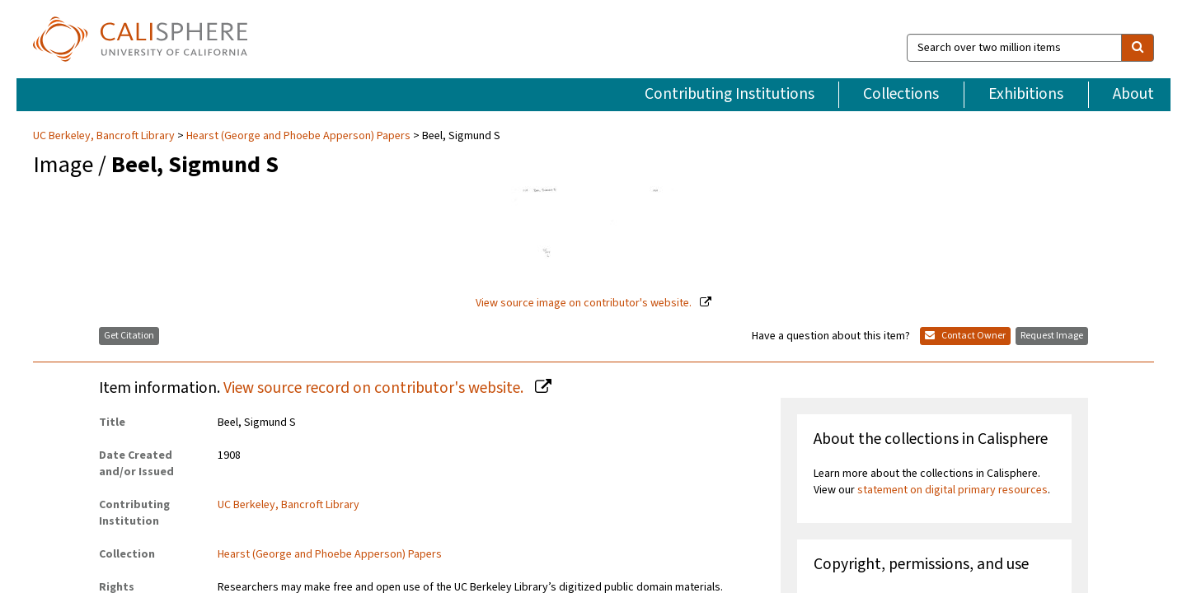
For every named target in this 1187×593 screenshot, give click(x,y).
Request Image (1051, 303)
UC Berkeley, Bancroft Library (105, 103)
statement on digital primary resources (952, 457)
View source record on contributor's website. (375, 355)
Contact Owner (965, 303)
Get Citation (129, 303)
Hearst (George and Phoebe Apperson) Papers (298, 103)
